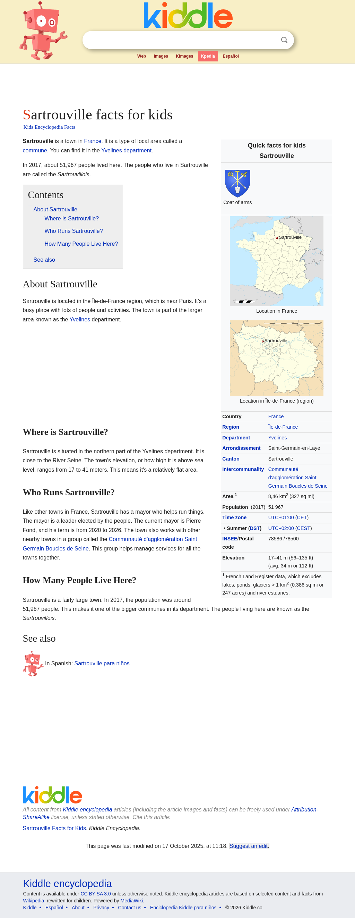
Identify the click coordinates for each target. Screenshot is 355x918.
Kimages (184, 56)
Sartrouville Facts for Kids (54, 828)
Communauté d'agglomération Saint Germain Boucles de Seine (298, 477)
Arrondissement (241, 448)
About (78, 907)
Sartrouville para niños (102, 663)
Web (141, 56)
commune (35, 150)
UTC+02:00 (281, 528)
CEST (303, 528)
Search (284, 40)
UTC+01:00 (281, 517)
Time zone (234, 517)
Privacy (101, 907)
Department (236, 437)
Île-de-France (283, 427)
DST (255, 528)
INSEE (229, 538)
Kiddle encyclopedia (87, 809)
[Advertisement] (177, 83)
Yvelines (277, 437)
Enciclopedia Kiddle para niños (183, 907)
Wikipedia (33, 900)
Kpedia (208, 56)
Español (231, 56)
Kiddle (30, 907)
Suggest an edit (249, 846)
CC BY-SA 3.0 (95, 893)
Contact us (129, 907)
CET (302, 517)
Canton (231, 459)
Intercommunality (243, 469)
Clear (270, 40)
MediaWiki (132, 900)
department (137, 150)
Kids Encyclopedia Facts (49, 127)
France (276, 416)
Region (230, 427)
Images (161, 56)
